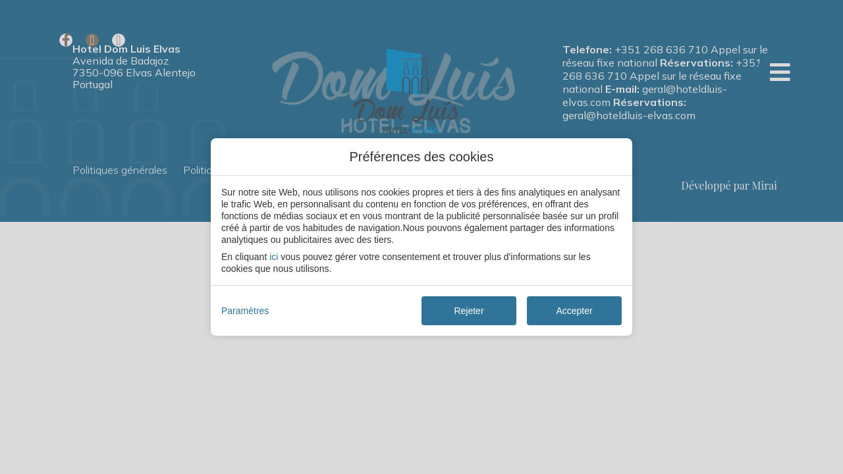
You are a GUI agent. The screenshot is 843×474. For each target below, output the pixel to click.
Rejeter (468, 310)
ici (273, 256)
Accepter (574, 310)
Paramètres (245, 310)
